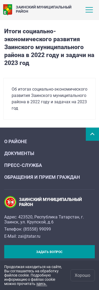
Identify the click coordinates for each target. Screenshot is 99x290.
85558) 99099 (38, 229)
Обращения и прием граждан (42, 177)
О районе (15, 141)
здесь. (41, 284)
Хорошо (82, 275)
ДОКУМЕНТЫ (19, 153)
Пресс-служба (23, 165)
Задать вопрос (49, 252)
